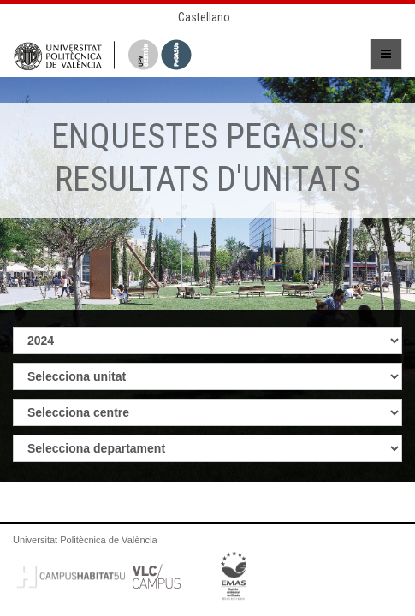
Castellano (204, 17)
